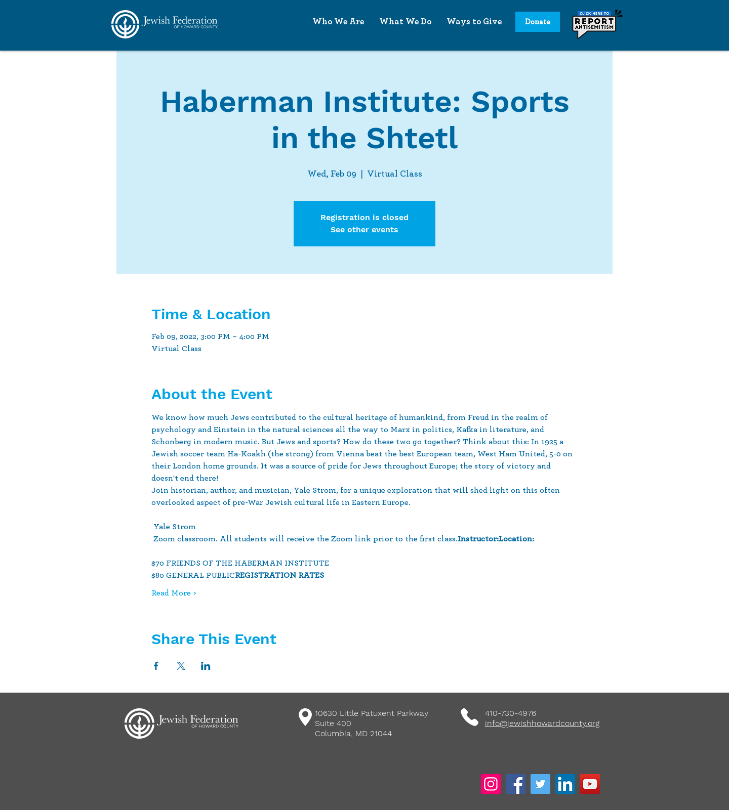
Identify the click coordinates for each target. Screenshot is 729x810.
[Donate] (537, 22)
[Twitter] (540, 784)
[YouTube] (590, 784)
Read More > (173, 593)
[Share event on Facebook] (156, 666)
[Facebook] (515, 784)
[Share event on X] (181, 666)
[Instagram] (491, 784)
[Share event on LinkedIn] (206, 666)
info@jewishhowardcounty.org (542, 723)
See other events (364, 229)
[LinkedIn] (565, 784)
